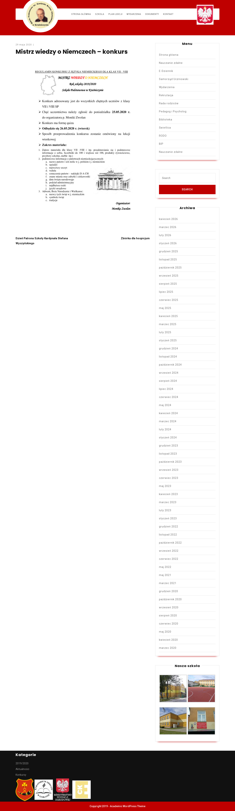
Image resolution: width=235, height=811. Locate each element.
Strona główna (81, 14)
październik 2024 (170, 364)
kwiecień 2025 (168, 316)
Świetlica (165, 127)
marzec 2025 (167, 324)
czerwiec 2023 (168, 477)
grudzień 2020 (168, 591)
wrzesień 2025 (168, 275)
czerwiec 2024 (168, 397)
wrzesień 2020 (168, 607)
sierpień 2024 (168, 380)
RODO (163, 135)
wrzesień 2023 (168, 469)
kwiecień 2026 (168, 219)
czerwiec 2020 (168, 623)
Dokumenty (152, 14)
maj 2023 (165, 486)
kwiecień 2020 (168, 639)
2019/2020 (22, 763)
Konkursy (21, 774)
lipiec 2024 (166, 388)
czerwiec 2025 (168, 299)
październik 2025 (170, 267)
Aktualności (22, 769)
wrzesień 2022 (168, 550)
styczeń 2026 (168, 243)
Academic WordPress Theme (127, 806)
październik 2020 (170, 599)
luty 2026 (165, 235)
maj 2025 (165, 308)
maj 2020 (165, 631)
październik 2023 (170, 461)
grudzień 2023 (168, 445)
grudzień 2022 (168, 526)
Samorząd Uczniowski (173, 79)
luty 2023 (165, 510)
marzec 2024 (167, 421)
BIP (161, 143)
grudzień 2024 (168, 348)
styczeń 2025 (168, 340)
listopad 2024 (168, 356)
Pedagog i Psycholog (173, 111)
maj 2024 (165, 405)
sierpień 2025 (168, 283)
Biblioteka (165, 119)
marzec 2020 (167, 647)
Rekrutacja (166, 95)
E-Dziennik (166, 71)
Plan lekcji (115, 14)
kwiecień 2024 (168, 413)
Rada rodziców (169, 103)
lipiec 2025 (166, 291)
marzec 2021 (167, 583)
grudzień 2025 (168, 251)
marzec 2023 (167, 502)
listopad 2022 (168, 534)
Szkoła (99, 14)
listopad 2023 (168, 453)
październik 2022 (170, 542)
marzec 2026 (167, 227)
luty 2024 (165, 429)
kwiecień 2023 (168, 494)
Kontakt (168, 14)
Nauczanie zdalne (171, 62)
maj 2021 (165, 575)
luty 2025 (165, 332)
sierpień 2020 (168, 615)
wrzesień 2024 (168, 372)
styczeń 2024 (168, 437)
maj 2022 (165, 566)
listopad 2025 (168, 259)
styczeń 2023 (168, 518)
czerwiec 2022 (168, 558)
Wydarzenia (133, 14)
